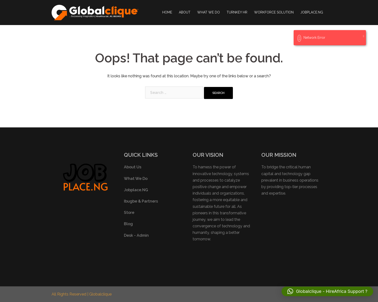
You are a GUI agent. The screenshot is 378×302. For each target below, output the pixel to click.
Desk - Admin (136, 235)
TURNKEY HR (237, 12)
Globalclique (100, 294)
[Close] (363, 36)
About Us (132, 167)
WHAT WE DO (208, 12)
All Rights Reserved (69, 294)
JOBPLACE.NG (311, 12)
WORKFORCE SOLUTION (274, 12)
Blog (128, 224)
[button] (327, 291)
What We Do (136, 178)
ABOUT (184, 12)
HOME (167, 12)
